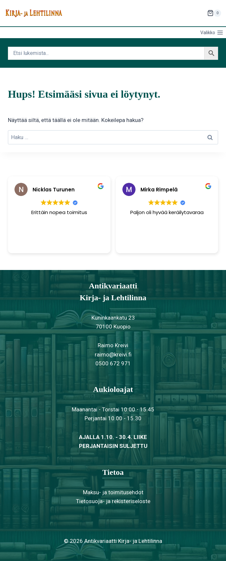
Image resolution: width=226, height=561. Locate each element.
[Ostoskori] (214, 13)
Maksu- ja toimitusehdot (113, 492)
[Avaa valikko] (211, 32)
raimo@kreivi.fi (113, 354)
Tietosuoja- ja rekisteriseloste (113, 501)
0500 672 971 (113, 363)
